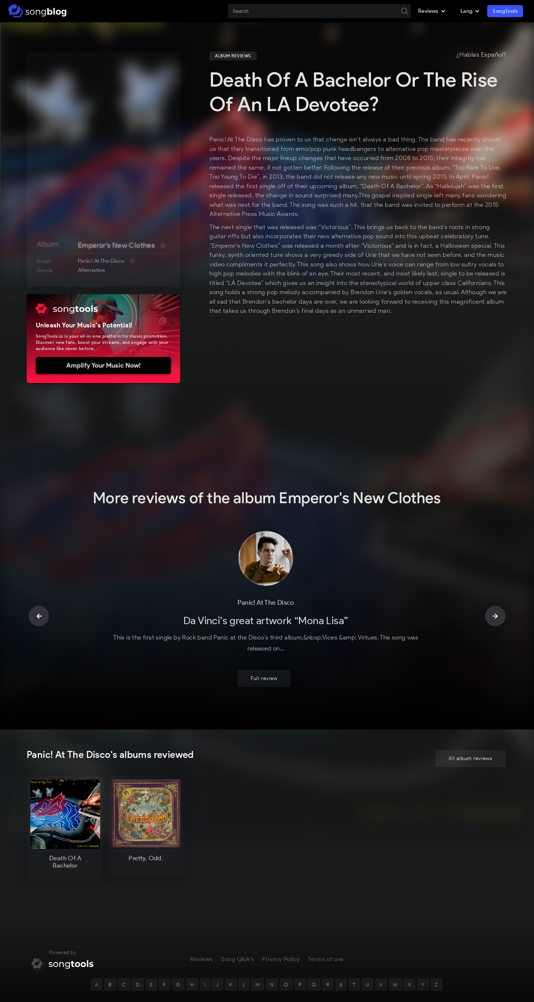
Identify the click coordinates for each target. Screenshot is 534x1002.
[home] (37, 11)
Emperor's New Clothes (116, 245)
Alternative (91, 270)
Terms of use (326, 922)
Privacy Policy (280, 922)
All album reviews (470, 722)
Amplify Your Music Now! (103, 365)
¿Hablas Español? (481, 55)
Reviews (201, 922)
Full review (264, 642)
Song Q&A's (237, 922)
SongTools (505, 11)
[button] (432, 11)
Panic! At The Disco (101, 261)
